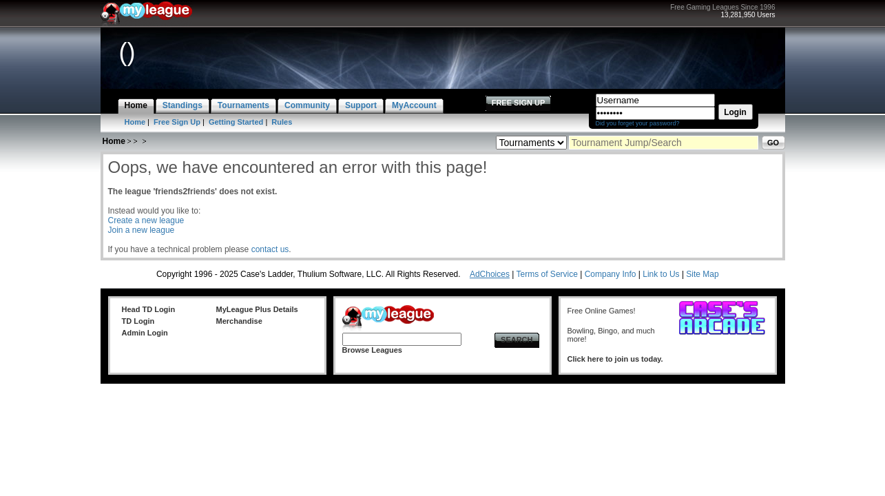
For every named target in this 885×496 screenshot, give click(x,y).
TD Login (138, 321)
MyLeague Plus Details (257, 309)
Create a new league (146, 220)
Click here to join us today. (615, 359)
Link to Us (661, 274)
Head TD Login (149, 309)
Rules (281, 122)
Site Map (702, 274)
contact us (270, 249)
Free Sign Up (177, 122)
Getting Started (236, 122)
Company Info (610, 274)
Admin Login (145, 333)
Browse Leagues (372, 350)
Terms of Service (547, 274)
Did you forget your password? (638, 123)
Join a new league (141, 230)
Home (135, 122)
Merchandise (239, 321)
